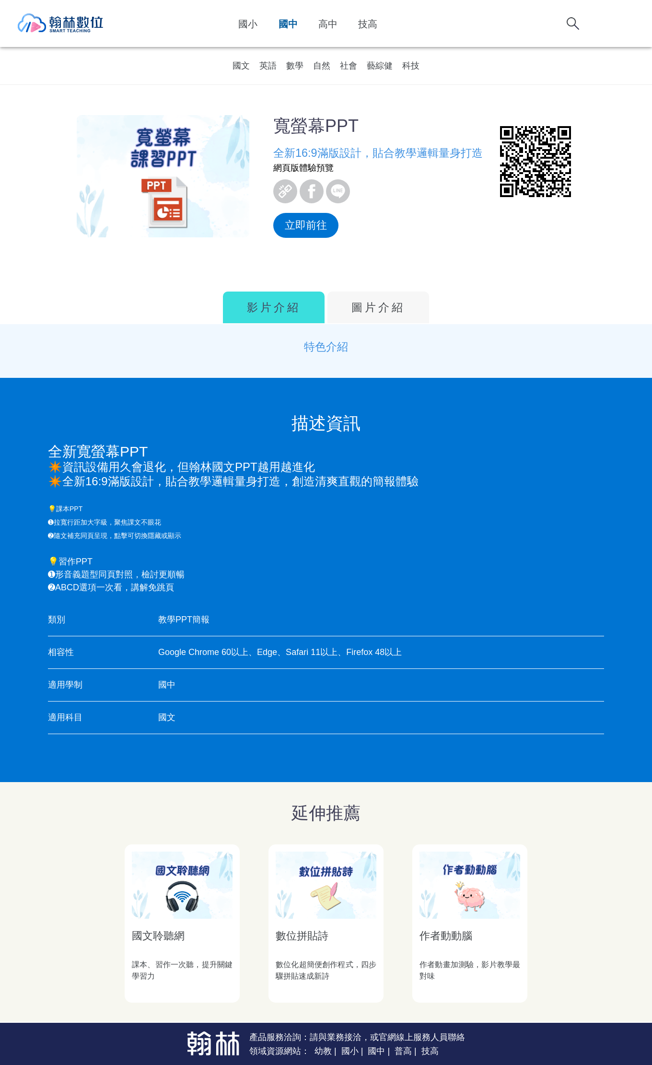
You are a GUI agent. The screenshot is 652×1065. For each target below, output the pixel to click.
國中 (288, 24)
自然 (321, 65)
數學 (294, 65)
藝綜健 (380, 65)
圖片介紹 (378, 307)
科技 (410, 65)
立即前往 (306, 225)
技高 (367, 24)
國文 (241, 65)
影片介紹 (274, 307)
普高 (403, 1051)
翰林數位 (61, 23)
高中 (328, 24)
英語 (268, 65)
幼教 (323, 1051)
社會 (348, 65)
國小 (247, 24)
